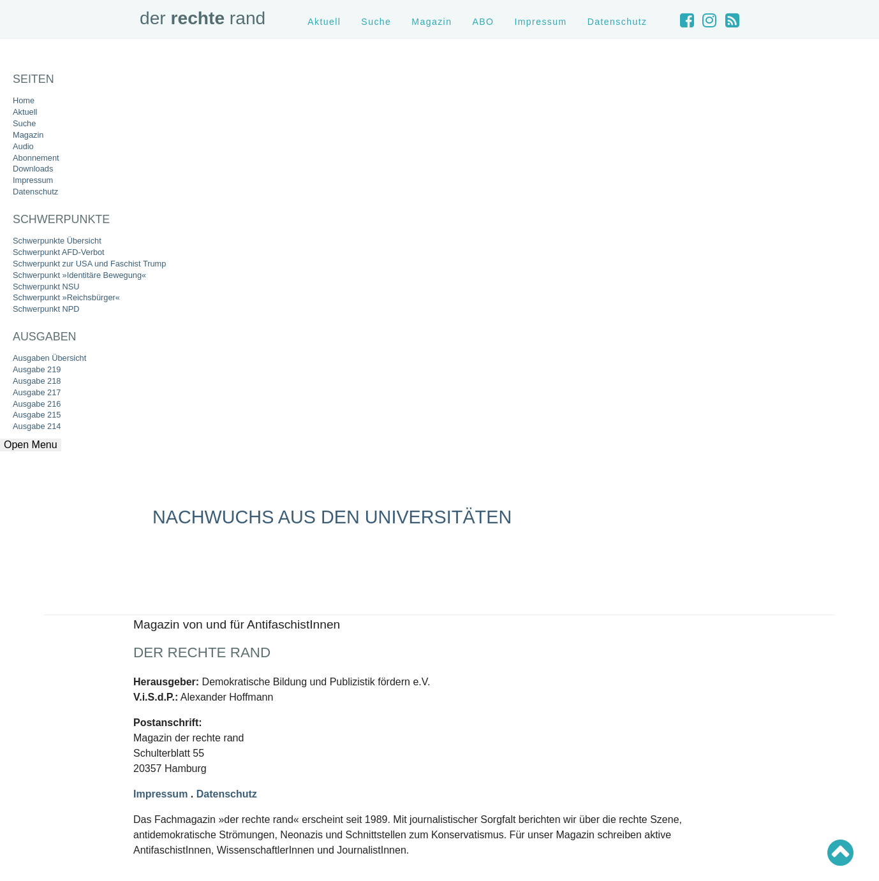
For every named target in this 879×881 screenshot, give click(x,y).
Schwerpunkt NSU (46, 286)
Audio (23, 146)
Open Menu (30, 444)
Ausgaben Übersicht (49, 358)
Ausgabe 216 (37, 404)
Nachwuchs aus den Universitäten (332, 517)
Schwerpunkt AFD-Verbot (59, 252)
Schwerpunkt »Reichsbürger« (66, 297)
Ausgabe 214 (37, 426)
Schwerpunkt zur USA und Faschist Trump (89, 263)
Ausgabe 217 (37, 392)
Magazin (28, 135)
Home (23, 100)
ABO (483, 22)
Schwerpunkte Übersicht (57, 240)
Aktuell (25, 112)
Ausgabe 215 (37, 414)
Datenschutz (35, 191)
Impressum (33, 180)
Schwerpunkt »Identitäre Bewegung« (79, 275)
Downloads (33, 168)
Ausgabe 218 (37, 381)
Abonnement (36, 158)
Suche (24, 123)
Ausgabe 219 (37, 369)
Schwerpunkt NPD (46, 309)
